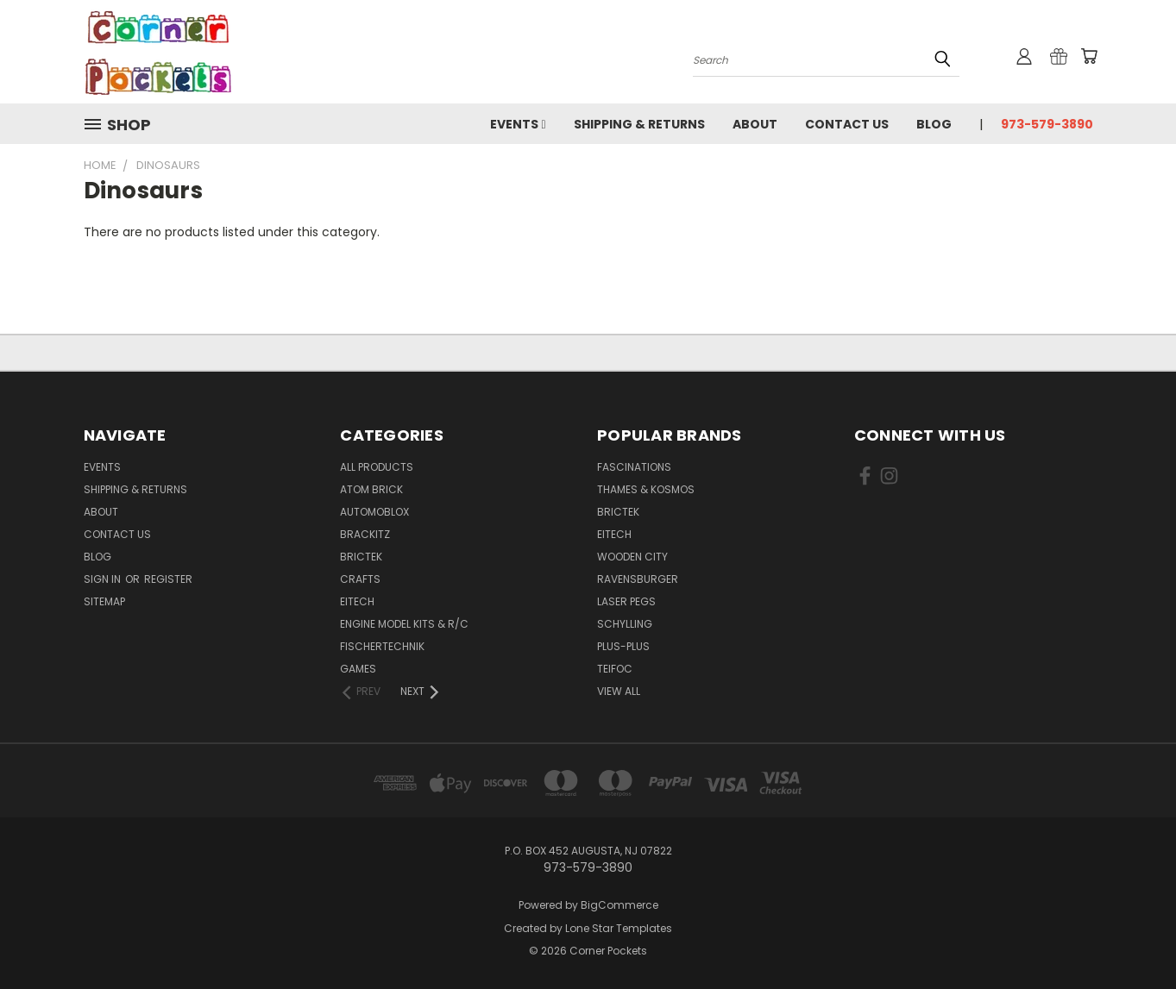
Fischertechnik (382, 646)
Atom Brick (371, 489)
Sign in (103, 579)
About (755, 124)
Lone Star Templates (618, 928)
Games (358, 668)
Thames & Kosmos (646, 489)
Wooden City (632, 556)
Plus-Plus (623, 646)
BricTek (361, 556)
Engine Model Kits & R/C (404, 624)
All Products (376, 467)
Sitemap (104, 601)
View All (618, 691)
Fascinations (634, 467)
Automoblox (374, 511)
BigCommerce (619, 905)
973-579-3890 (1047, 124)
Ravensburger (637, 579)
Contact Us (847, 124)
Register (168, 579)
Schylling (624, 624)
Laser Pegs (626, 601)
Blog (934, 124)
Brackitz (365, 534)
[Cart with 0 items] (1088, 56)
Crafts (360, 579)
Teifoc (614, 668)
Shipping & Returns (639, 124)
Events (517, 124)
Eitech (357, 601)
